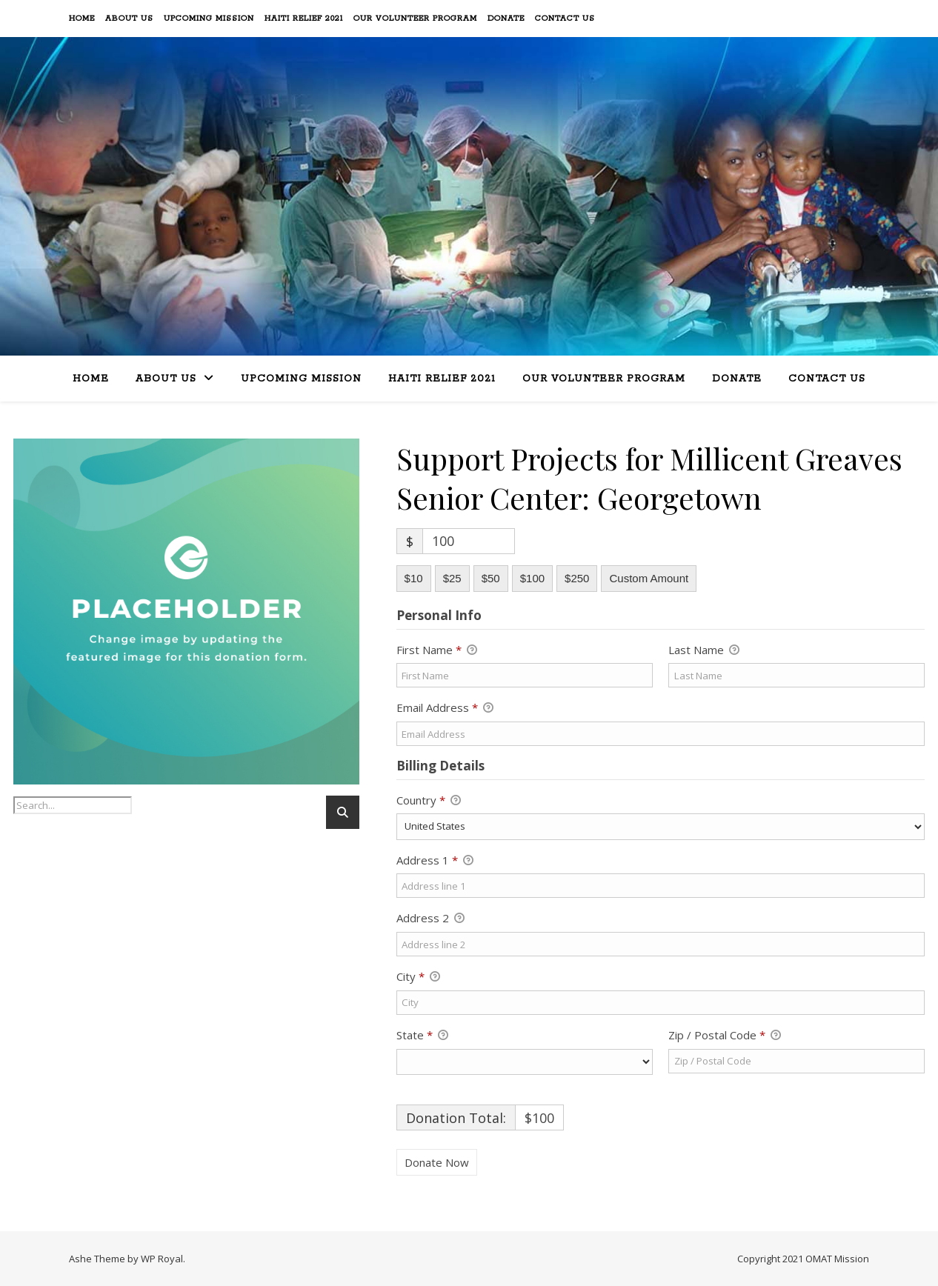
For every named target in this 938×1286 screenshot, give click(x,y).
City (418, 977)
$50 (491, 578)
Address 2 (430, 918)
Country (428, 801)
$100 (532, 578)
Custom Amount (648, 578)
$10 (414, 578)
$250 (577, 578)
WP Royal (162, 1258)
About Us (129, 18)
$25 (452, 578)
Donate (506, 18)
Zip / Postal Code (724, 1036)
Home (82, 18)
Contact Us (565, 18)
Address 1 (434, 861)
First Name (436, 650)
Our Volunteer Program (415, 18)
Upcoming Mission (209, 18)
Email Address (444, 708)
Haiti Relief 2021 (304, 18)
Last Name (703, 650)
